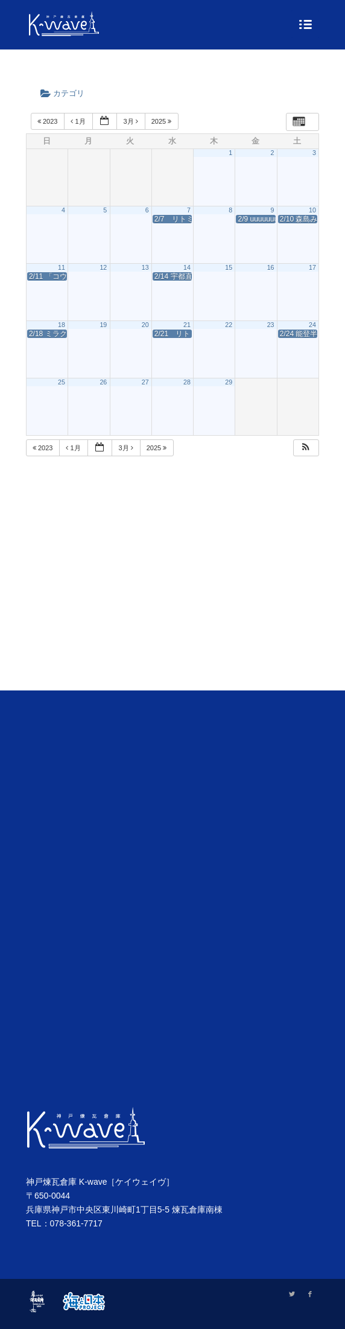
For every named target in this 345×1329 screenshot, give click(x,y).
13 (145, 267)
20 (145, 324)
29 (228, 382)
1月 (79, 121)
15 (228, 267)
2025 (162, 121)
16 (270, 267)
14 (187, 267)
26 (103, 382)
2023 (48, 121)
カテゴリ (66, 93)
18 (61, 324)
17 (312, 267)
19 (103, 324)
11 (61, 267)
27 (145, 382)
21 (187, 324)
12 (103, 267)
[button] (306, 448)
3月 (131, 121)
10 (312, 210)
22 (228, 324)
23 (270, 324)
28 (187, 382)
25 (61, 382)
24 (312, 324)
